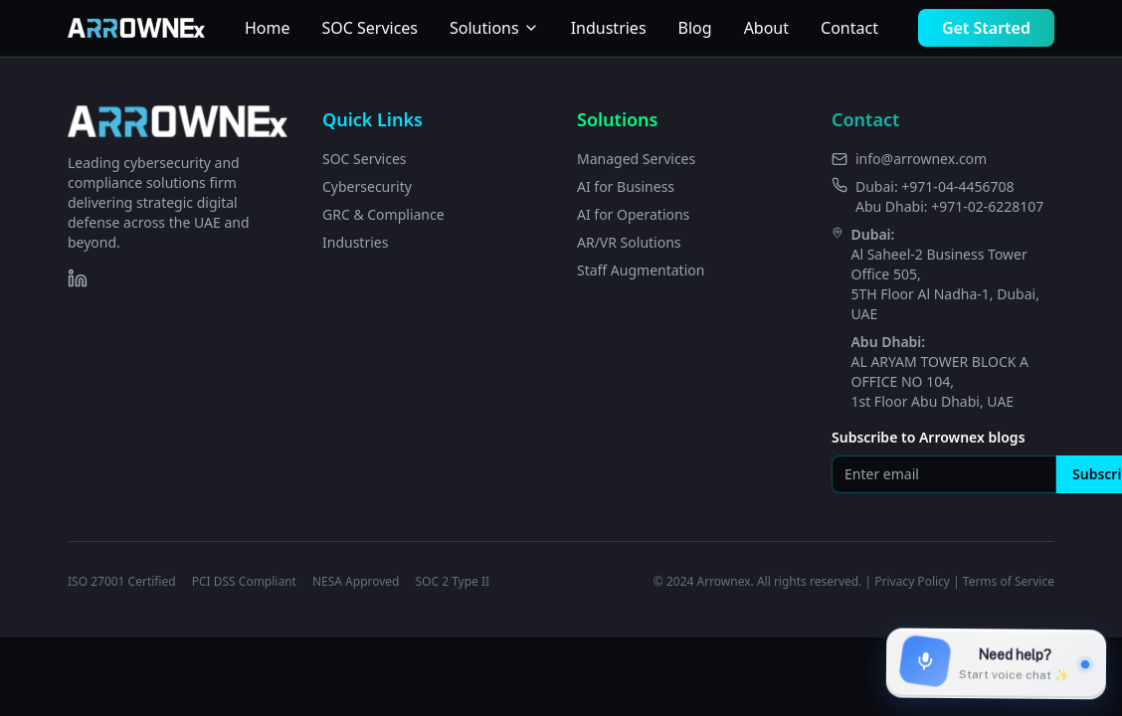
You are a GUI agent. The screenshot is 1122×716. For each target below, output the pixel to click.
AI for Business (625, 186)
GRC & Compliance (383, 214)
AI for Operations (633, 214)
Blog (695, 28)
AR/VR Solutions (629, 242)
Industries (609, 28)
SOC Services (369, 28)
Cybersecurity (367, 186)
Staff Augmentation (640, 270)
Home (267, 28)
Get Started (986, 28)
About (766, 28)
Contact (849, 28)
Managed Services (636, 158)
